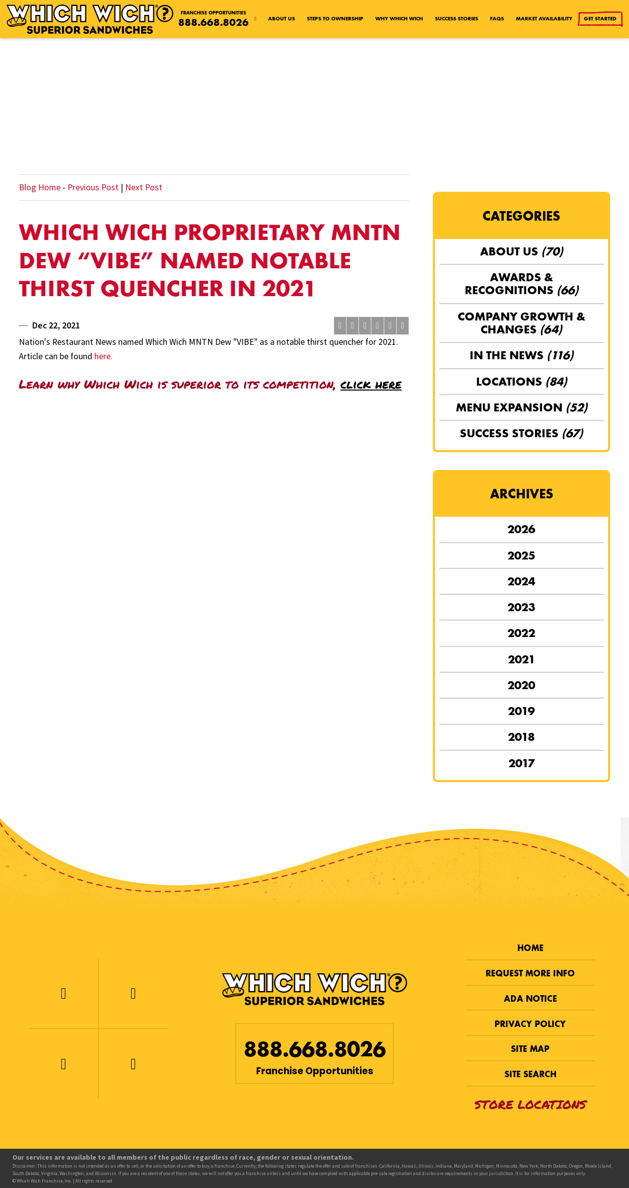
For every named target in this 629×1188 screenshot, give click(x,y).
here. (103, 356)
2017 (521, 763)
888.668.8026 (213, 22)
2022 (521, 633)
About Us (281, 18)
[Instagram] (63, 1064)
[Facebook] (63, 994)
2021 (521, 659)
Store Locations (530, 1104)
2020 (521, 685)
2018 (521, 736)
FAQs (497, 18)
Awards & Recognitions (521, 283)
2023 (521, 607)
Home (530, 948)
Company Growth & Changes (521, 322)
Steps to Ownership (335, 18)
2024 (521, 581)
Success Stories (456, 18)
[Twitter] (133, 994)
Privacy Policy (530, 1024)
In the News (521, 355)
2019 (521, 711)
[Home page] (256, 19)
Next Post (143, 187)
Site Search (530, 1074)
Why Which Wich (399, 18)
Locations (521, 381)
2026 (521, 529)
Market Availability (544, 18)
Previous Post (93, 187)
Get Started (601, 19)
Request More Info (530, 973)
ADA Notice (530, 998)
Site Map (530, 1048)
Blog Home (40, 187)
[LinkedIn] (133, 1064)
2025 (521, 555)
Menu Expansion (521, 407)
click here (371, 384)
